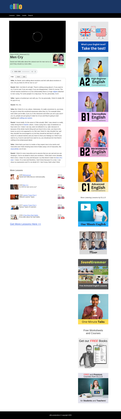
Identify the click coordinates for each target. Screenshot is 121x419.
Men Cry (25, 185)
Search (30, 15)
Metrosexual (27, 175)
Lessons (12, 15)
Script (12, 76)
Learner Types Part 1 (30, 205)
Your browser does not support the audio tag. (24, 71)
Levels (24, 15)
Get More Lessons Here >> (25, 224)
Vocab (18, 76)
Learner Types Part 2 (30, 195)
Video (18, 15)
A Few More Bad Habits (30, 215)
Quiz (24, 76)
